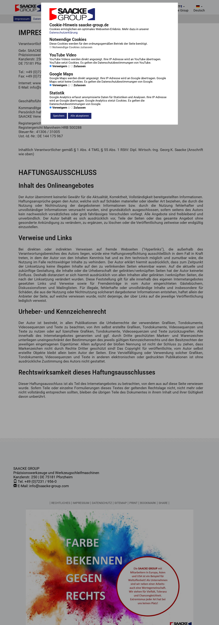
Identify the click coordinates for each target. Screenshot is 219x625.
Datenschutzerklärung (63, 32)
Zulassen (78, 66)
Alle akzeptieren (79, 115)
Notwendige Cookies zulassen (70, 47)
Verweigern (58, 66)
